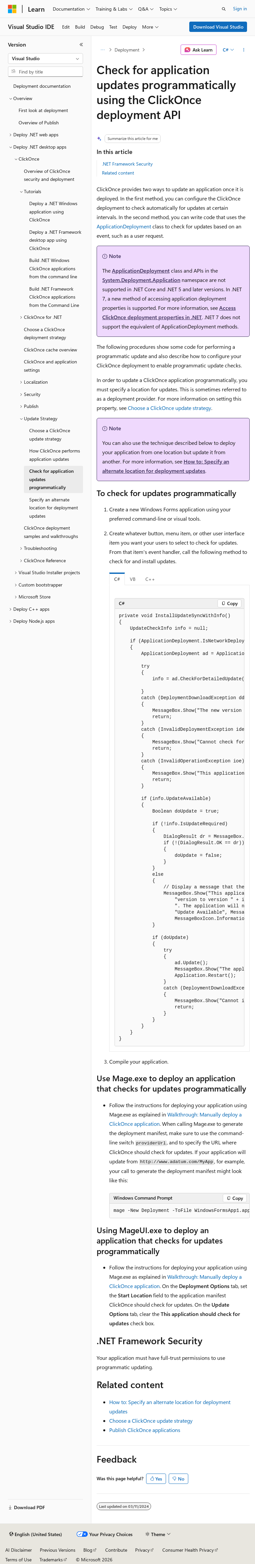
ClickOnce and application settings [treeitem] (50, 365)
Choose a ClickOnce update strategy (169, 407)
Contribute (116, 1550)
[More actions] (244, 50)
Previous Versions (57, 1550)
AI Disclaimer (18, 1550)
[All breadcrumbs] (102, 50)
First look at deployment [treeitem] (43, 110)
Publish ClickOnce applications (144, 1429)
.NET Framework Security (127, 164)
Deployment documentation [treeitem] (42, 86)
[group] (179, 827)
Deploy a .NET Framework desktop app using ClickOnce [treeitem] (55, 240)
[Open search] (223, 9)
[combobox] (45, 58)
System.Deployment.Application (141, 279)
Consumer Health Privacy (188, 1550)
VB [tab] (132, 579)
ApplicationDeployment (124, 226)
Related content (118, 173)
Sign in (240, 8)
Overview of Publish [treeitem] (39, 122)
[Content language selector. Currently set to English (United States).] (35, 1534)
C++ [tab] (150, 579)
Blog (87, 1550)
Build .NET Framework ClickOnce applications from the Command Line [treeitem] (54, 297)
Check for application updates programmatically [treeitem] (51, 479)
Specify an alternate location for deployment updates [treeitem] (53, 507)
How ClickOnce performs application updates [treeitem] (54, 455)
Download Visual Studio (218, 27)
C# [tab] (117, 579)
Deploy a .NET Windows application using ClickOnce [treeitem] (53, 211)
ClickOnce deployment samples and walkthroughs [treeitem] (51, 532)
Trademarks (51, 1559)
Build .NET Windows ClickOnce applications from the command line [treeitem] (53, 268)
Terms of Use (18, 1559)
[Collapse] (81, 45)
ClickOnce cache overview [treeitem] (50, 349)
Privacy (142, 1550)
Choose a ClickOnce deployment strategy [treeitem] (45, 333)
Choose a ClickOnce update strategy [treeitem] (49, 434)
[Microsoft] (12, 9)
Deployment (127, 50)
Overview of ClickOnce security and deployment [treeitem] (49, 175)
